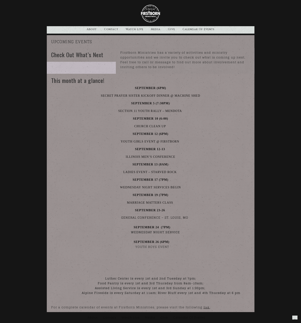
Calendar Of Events (198, 29)
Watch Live (134, 29)
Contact (111, 29)
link (207, 307)
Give (171, 29)
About (92, 29)
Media (155, 29)
